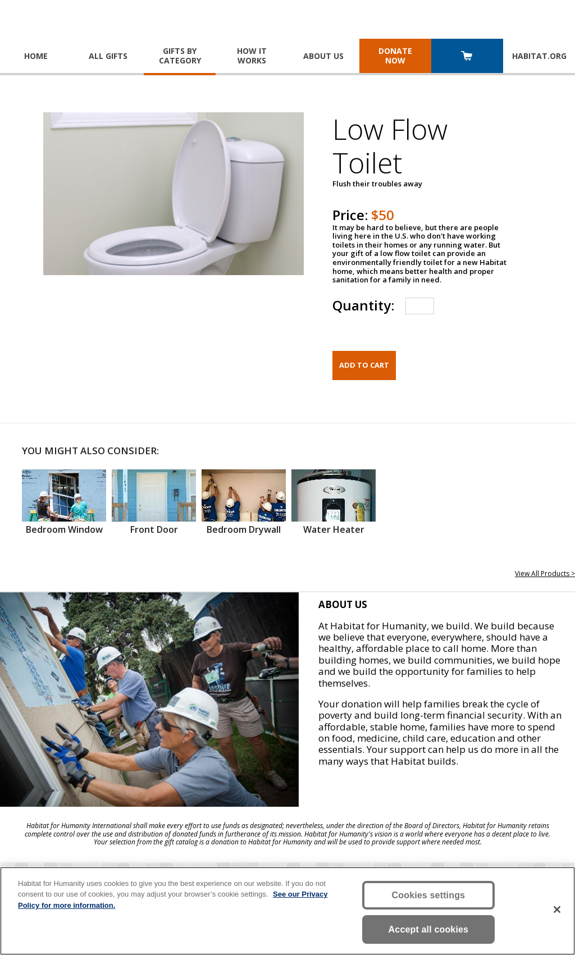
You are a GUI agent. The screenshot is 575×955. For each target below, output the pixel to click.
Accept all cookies (429, 929)
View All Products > (545, 573)
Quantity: (363, 305)
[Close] (557, 909)
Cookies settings (429, 895)
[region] (287, 911)
